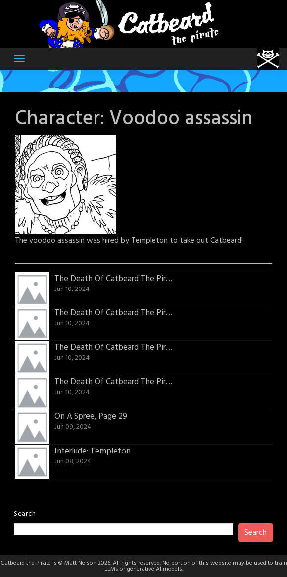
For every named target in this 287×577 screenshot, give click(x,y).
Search (25, 514)
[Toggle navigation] (19, 58)
